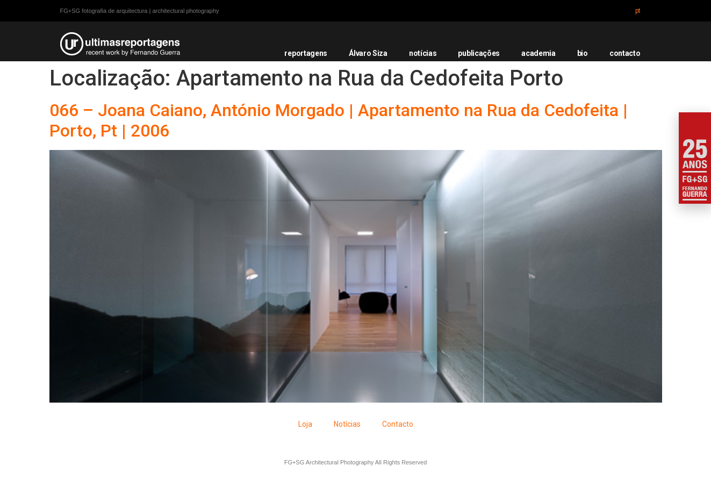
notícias (423, 53)
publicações (479, 53)
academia (538, 53)
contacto (625, 53)
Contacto (397, 424)
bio (582, 53)
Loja (305, 424)
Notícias (347, 424)
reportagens (305, 53)
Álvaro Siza (368, 53)
